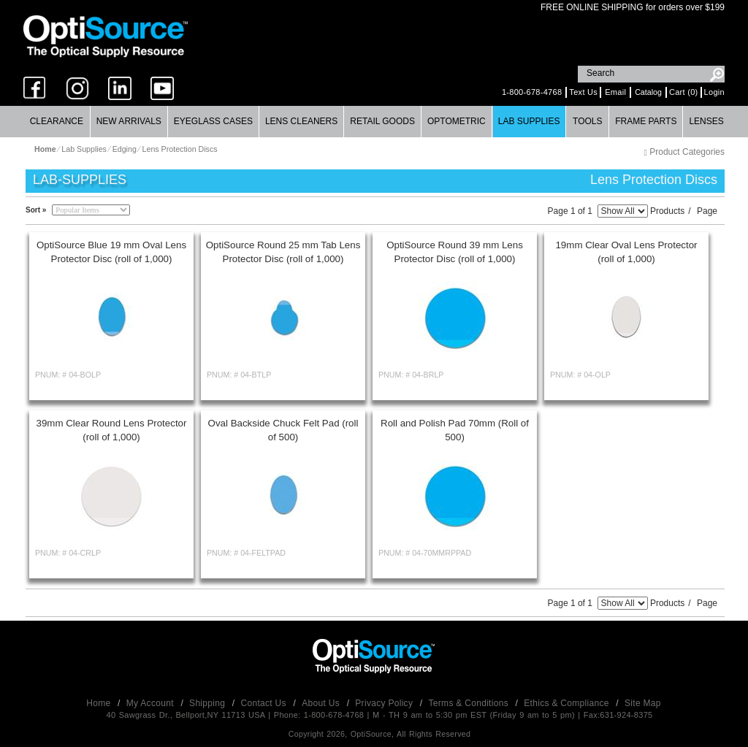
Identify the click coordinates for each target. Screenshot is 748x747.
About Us (322, 703)
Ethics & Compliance (567, 703)
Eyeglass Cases (213, 121)
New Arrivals (128, 121)
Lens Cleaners (301, 121)
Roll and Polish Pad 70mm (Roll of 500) (455, 430)
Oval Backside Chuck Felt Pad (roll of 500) (283, 430)
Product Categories (684, 152)
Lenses (706, 121)
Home (99, 703)
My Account (151, 703)
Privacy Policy (385, 703)
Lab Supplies (529, 121)
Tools (587, 121)
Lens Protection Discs (180, 149)
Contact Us (265, 703)
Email (615, 92)
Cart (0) (683, 92)
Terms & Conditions (470, 703)
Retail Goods (382, 121)
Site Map (643, 703)
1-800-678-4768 (532, 92)
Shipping (208, 703)
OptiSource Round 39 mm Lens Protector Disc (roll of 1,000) (454, 252)
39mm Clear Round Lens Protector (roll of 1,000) (112, 430)
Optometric (456, 121)
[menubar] (373, 121)
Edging (124, 149)
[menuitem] (57, 121)
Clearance (56, 121)
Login (714, 92)
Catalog (648, 92)
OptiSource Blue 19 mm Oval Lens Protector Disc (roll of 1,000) (111, 252)
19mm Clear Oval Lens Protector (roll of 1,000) (626, 252)
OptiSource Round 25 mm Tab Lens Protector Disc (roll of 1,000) (283, 252)
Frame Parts (645, 121)
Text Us (583, 92)
